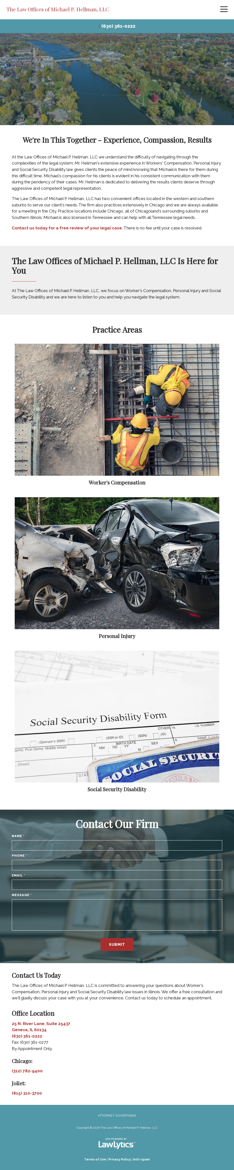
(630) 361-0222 (118, 26)
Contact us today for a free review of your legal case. (67, 227)
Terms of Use (95, 1159)
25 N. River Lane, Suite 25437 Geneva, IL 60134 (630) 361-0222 (41, 1030)
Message (22, 895)
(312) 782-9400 (27, 1070)
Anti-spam (141, 1159)
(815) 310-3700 (27, 1093)
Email (18, 875)
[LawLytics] (117, 1143)
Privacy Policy (119, 1159)
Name (18, 836)
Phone (19, 855)
